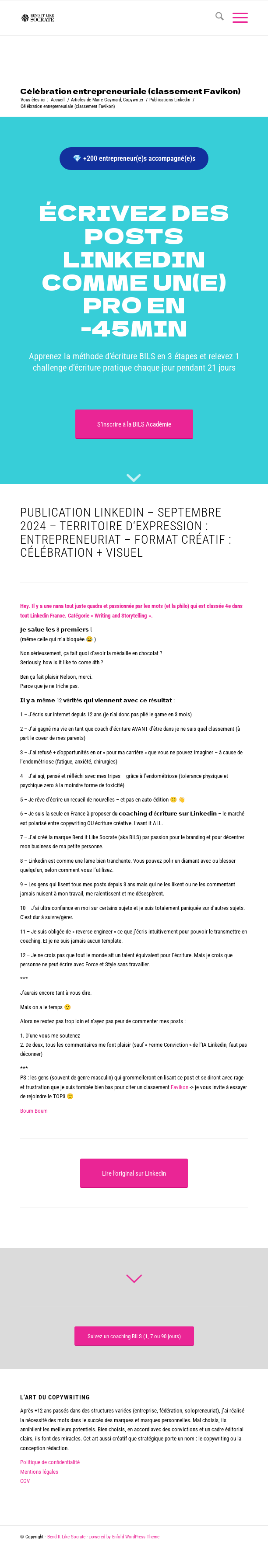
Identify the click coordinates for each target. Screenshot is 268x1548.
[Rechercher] (215, 17)
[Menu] (236, 17)
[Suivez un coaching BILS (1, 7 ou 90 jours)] (134, 1336)
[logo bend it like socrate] (111, 17)
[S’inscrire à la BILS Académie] (134, 424)
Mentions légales (39, 1471)
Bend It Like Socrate (66, 1537)
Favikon (179, 1087)
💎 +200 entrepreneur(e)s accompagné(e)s (134, 158)
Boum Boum (34, 1110)
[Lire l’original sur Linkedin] (134, 1173)
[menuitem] (215, 17)
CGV (25, 1481)
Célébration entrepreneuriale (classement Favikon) (130, 91)
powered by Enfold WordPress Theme (124, 1537)
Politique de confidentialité (50, 1462)
